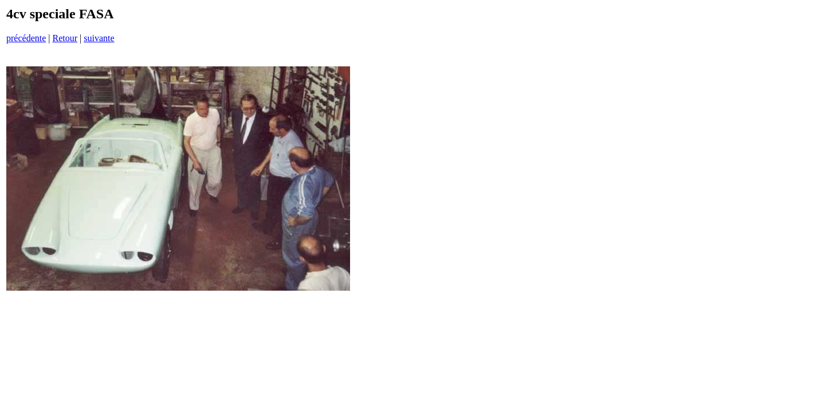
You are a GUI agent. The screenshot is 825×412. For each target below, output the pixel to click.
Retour (64, 38)
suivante (99, 38)
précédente (26, 38)
